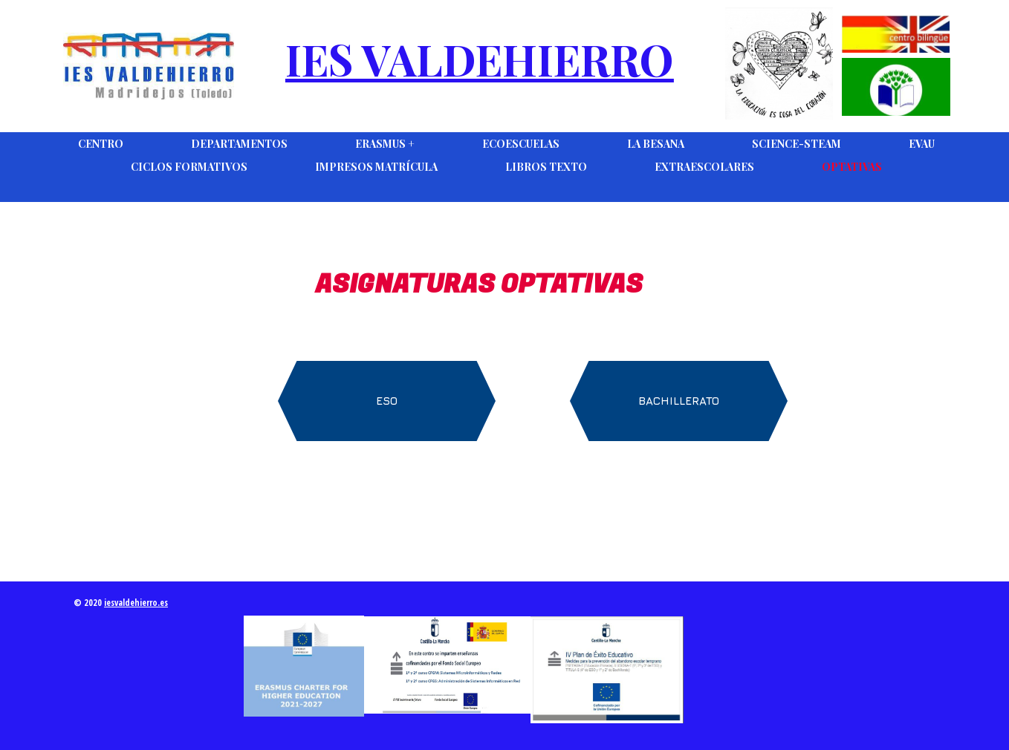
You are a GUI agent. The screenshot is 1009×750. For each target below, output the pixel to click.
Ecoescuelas (520, 144)
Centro (100, 144)
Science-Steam (796, 144)
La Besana (655, 144)
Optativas (852, 167)
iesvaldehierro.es (136, 602)
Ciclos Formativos (189, 167)
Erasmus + (385, 144)
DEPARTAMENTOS (239, 144)
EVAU (922, 144)
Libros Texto (546, 167)
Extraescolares (704, 167)
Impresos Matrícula (376, 167)
